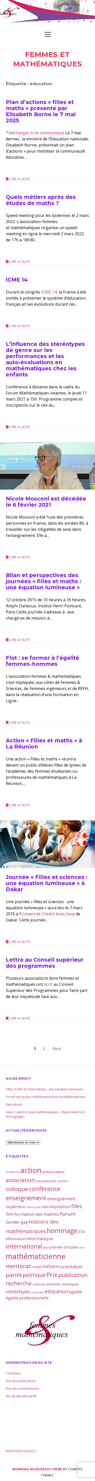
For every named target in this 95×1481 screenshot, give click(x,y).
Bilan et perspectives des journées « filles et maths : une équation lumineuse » (43, 581)
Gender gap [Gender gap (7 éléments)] (17, 1222)
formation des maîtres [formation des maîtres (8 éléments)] (36, 1214)
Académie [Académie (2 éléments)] (13, 1172)
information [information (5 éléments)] (16, 1238)
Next (57, 1048)
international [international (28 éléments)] (24, 1246)
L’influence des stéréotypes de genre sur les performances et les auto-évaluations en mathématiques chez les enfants (45, 359)
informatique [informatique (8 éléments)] (39, 1238)
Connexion (13, 1373)
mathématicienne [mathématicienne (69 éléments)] (36, 1256)
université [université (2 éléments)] (37, 1292)
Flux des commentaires (22, 1388)
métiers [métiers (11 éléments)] (51, 1266)
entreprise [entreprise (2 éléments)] (33, 1207)
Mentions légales (21, 1451)
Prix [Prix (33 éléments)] (52, 1274)
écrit (48, 984)
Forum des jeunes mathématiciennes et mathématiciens (46, 1097)
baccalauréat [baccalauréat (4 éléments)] (46, 1181)
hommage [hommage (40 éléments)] (62, 1230)
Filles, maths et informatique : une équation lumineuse (44, 1089)
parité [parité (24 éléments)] (14, 1275)
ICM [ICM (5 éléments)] (81, 1231)
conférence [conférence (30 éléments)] (44, 1189)
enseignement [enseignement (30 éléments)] (26, 1198)
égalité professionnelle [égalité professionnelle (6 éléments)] (27, 1298)
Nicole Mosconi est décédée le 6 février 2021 (47, 466)
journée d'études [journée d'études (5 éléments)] (64, 1247)
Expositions (14, 1104)
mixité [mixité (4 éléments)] (36, 1267)
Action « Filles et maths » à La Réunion (44, 743)
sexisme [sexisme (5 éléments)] (53, 1283)
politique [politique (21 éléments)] (34, 1275)
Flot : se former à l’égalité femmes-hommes (42, 661)
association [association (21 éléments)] (20, 1180)
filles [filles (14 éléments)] (76, 1206)
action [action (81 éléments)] (30, 1170)
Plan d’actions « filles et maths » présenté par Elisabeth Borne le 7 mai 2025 (40, 111)
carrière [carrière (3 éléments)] (62, 1181)
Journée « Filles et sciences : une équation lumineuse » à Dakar (47, 844)
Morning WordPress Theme (37, 1469)
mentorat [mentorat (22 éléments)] (18, 1266)
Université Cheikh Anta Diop (48, 914)
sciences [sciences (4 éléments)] (39, 1284)
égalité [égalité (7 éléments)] (75, 1292)
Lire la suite (20, 179)
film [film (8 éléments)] (10, 1214)
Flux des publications (21, 1381)
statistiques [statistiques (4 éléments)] (70, 1284)
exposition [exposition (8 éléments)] (59, 1206)
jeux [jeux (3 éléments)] (46, 1247)
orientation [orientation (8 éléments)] (72, 1266)
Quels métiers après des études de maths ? (41, 200)
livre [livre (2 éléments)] (82, 1247)
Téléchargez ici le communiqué (35, 133)
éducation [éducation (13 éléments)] (56, 1291)
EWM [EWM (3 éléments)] (45, 1207)
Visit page (47, 11)
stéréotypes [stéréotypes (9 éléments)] (18, 1291)
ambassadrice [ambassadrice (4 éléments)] (53, 1171)
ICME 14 (17, 279)
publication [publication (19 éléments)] (73, 1275)
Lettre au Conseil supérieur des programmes (45, 963)
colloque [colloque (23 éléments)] (17, 1189)
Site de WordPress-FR (21, 1396)
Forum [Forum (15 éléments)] (67, 1213)
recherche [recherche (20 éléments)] (19, 1283)
